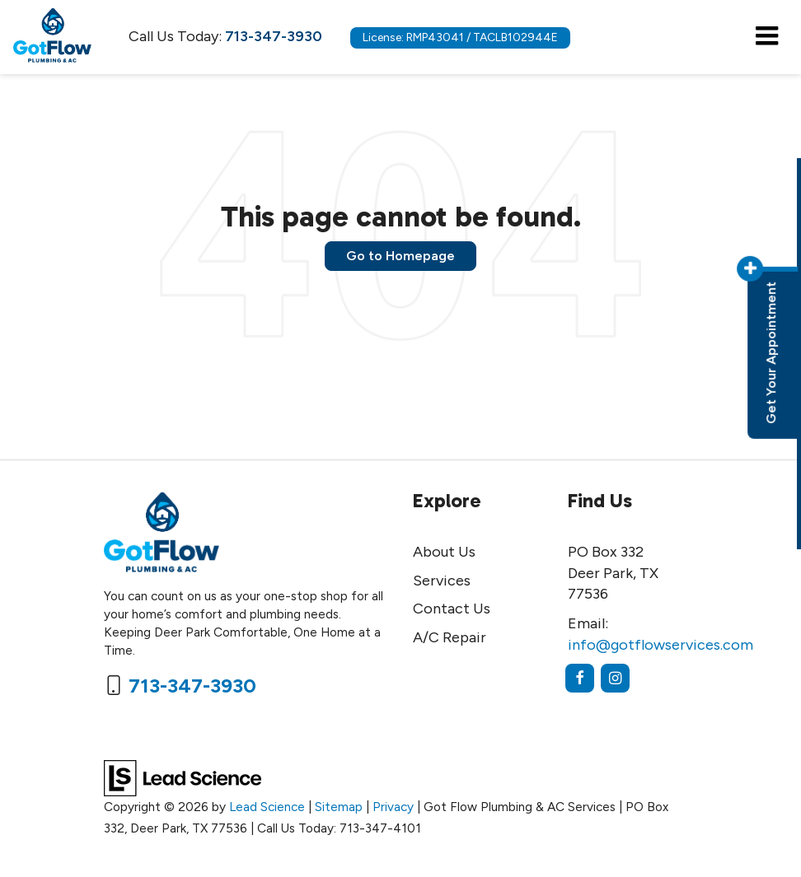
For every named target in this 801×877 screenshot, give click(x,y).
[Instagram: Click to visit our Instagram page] (615, 678)
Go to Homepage (400, 256)
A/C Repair (449, 637)
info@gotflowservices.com (660, 645)
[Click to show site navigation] (767, 37)
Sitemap (339, 806)
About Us (444, 552)
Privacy (393, 806)
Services (442, 580)
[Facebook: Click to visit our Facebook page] (580, 678)
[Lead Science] (182, 777)
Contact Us (451, 608)
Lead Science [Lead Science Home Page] (267, 806)
